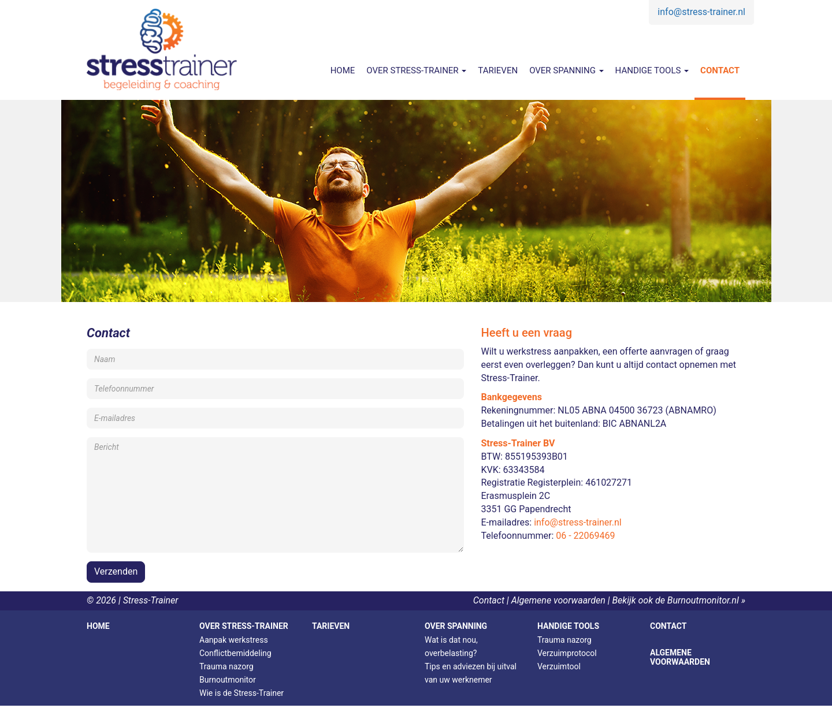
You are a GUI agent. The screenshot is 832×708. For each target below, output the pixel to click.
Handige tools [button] (652, 70)
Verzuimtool (559, 666)
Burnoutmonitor (227, 679)
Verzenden (116, 571)
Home (342, 70)
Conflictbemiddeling (235, 653)
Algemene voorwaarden (558, 600)
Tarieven (498, 70)
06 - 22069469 (585, 535)
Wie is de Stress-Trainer (241, 693)
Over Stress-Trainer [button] (416, 70)
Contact (720, 70)
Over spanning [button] (566, 70)
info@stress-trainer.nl (701, 11)
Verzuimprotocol (567, 653)
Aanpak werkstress (233, 639)
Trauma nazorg (226, 666)
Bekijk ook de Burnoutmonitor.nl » (678, 600)
